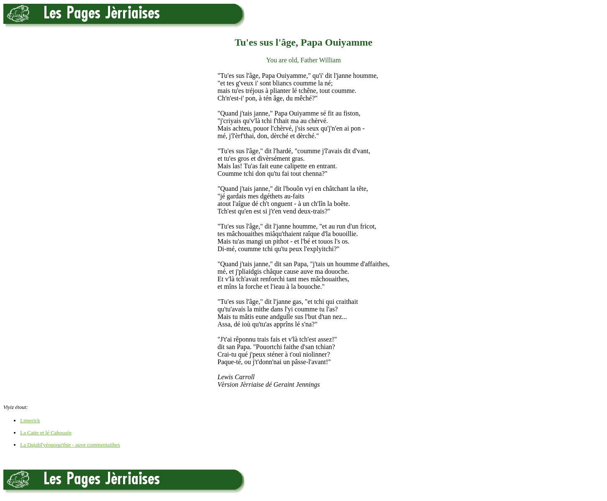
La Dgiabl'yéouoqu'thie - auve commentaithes (70, 445)
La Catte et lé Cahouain (46, 432)
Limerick (30, 420)
